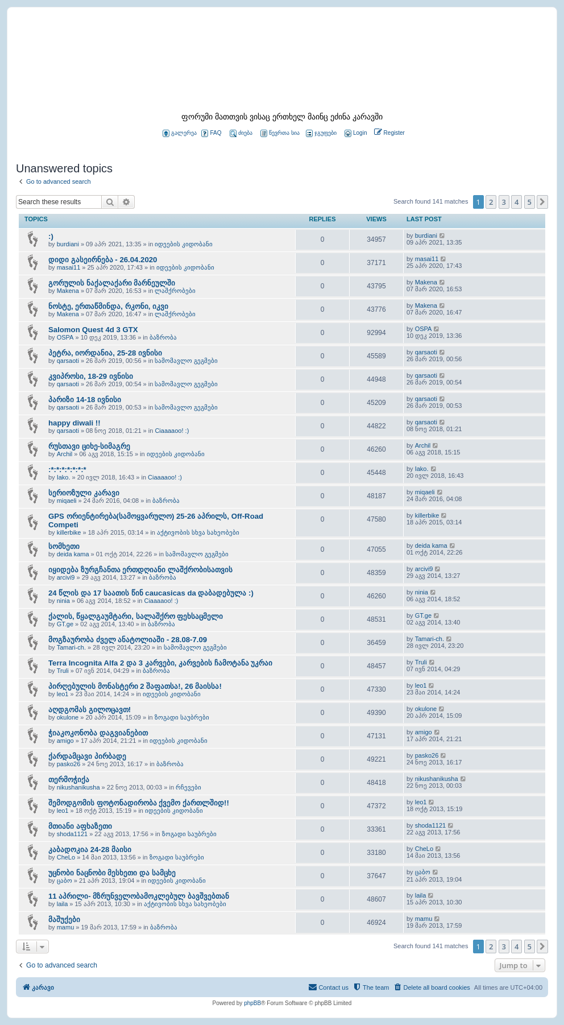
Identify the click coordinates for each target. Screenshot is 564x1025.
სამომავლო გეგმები (186, 360)
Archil (65, 453)
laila (62, 903)
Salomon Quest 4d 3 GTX (93, 329)
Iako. (63, 477)
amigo (65, 740)
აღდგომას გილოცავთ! (89, 709)
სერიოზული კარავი (83, 493)
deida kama (73, 554)
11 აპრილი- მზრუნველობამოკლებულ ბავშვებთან (138, 896)
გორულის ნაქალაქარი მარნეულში (111, 283)
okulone (68, 717)
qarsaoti (68, 360)
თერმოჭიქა (68, 779)
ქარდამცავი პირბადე (87, 756)
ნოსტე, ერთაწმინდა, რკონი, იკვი (108, 306)
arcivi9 (66, 577)
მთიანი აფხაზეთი (80, 826)
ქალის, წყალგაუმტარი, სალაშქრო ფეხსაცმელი (135, 616)
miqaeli (67, 500)
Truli (63, 670)
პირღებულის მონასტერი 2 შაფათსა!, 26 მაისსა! (135, 686)
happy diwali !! (74, 423)
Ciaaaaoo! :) (172, 430)
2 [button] (491, 202)
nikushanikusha (78, 787)
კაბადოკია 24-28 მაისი (89, 849)
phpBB (252, 1003)
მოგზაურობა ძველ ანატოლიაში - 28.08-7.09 (127, 639)
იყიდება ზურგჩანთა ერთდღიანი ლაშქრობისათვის (140, 569)
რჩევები (188, 787)
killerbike (69, 532)
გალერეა (180, 133)
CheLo (66, 857)
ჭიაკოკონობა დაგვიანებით (98, 733)
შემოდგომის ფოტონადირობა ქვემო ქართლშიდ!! (138, 803)
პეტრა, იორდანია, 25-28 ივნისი (105, 353)
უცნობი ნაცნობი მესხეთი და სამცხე (112, 873)
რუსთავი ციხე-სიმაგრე (89, 446)
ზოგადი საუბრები (182, 717)
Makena (68, 290)
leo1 (63, 694)
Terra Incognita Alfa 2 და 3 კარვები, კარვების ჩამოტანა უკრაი (160, 663)
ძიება (241, 133)
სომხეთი (64, 546)
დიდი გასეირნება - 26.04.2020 (102, 259)
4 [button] (517, 202)
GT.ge (65, 624)
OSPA (65, 337)
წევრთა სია (280, 133)
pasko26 (69, 764)
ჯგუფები (321, 133)
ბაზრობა (163, 337)
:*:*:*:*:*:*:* (67, 469)
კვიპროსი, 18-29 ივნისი (90, 376)
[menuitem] (355, 133)
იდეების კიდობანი (184, 244)
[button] (542, 202)
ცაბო (64, 880)
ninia (63, 600)
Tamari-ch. (71, 647)
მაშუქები (64, 919)
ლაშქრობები (175, 290)
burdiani (68, 244)
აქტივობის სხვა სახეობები (198, 532)
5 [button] (530, 202)
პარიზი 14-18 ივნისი (84, 399)
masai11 (69, 267)
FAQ (211, 133)
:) (50, 236)
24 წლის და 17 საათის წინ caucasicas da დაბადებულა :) (151, 593)
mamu (65, 927)
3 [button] (504, 202)
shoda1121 (72, 833)
